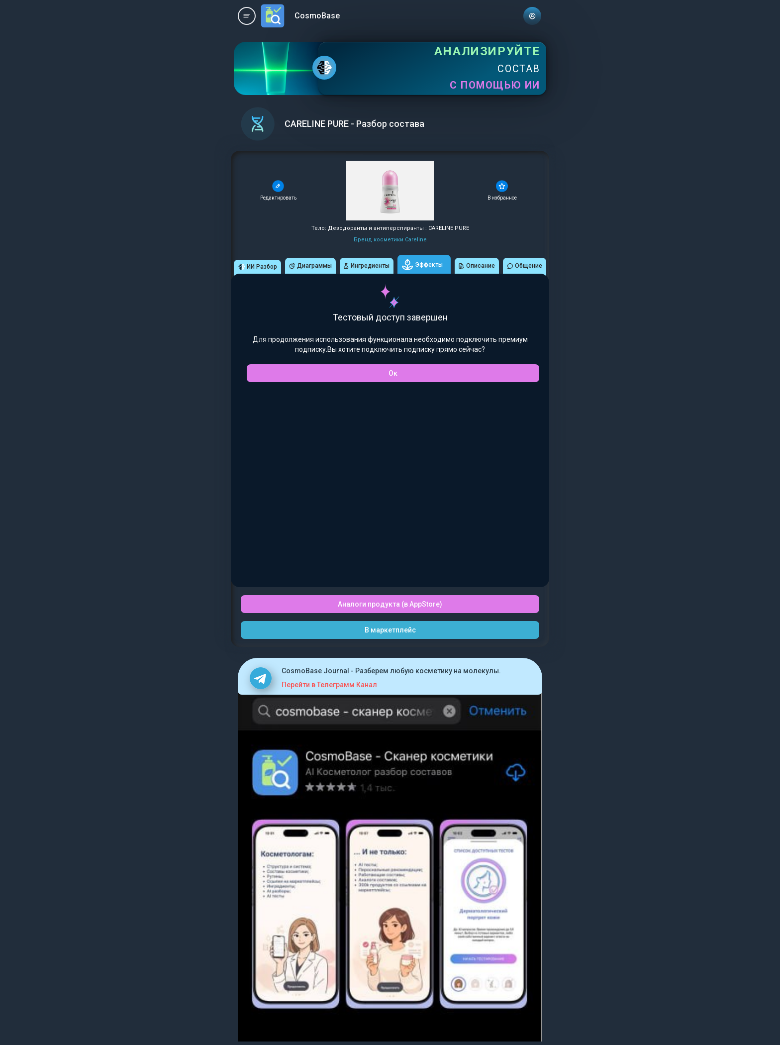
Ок (393, 373)
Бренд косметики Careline (390, 239)
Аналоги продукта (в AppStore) (390, 604)
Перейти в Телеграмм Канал (329, 685)
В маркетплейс (390, 630)
